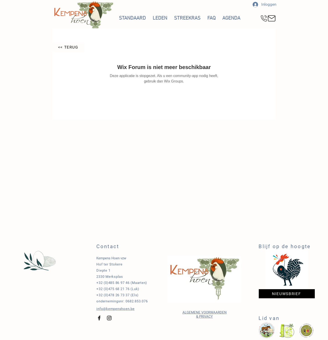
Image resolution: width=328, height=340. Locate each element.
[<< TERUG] (68, 47)
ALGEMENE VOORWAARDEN (204, 312)
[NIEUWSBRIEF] (287, 293)
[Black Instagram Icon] (109, 318)
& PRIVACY (204, 316)
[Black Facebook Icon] (99, 318)
